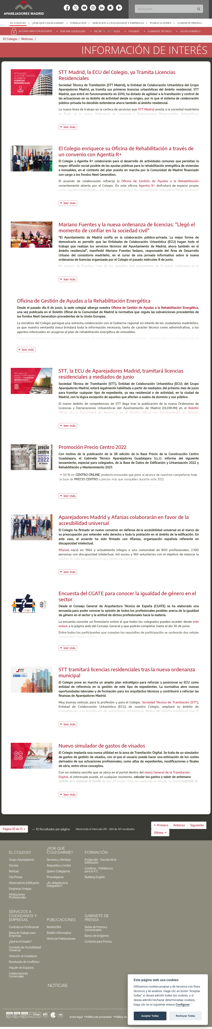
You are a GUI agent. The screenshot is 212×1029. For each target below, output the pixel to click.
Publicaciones (160, 22)
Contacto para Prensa (98, 941)
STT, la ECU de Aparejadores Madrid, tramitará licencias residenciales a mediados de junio (121, 373)
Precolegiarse (55, 877)
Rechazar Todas (185, 1015)
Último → (160, 832)
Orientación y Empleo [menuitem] (107, 39)
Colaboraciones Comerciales (18, 974)
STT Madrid (146, 109)
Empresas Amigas (20, 888)
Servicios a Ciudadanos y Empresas (118, 22)
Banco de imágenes (97, 935)
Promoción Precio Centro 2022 (92, 447)
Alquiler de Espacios (21, 967)
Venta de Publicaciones (61, 938)
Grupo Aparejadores (21, 859)
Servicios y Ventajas (59, 859)
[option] (18, 23)
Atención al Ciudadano (23, 956)
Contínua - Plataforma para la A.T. (99, 869)
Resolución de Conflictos (24, 962)
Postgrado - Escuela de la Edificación (100, 861)
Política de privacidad (99, 1016)
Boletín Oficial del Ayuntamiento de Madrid (164, 412)
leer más (70, 126)
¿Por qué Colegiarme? (48, 22)
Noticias (107, 31)
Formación (78, 22)
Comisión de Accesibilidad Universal (25, 948)
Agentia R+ (147, 185)
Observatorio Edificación (24, 883)
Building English (95, 877)
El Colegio (18, 22)
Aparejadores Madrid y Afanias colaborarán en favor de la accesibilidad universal (124, 520)
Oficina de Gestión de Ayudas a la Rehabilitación (160, 181)
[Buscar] (169, 9)
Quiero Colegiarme (58, 871)
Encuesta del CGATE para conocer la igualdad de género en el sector (127, 596)
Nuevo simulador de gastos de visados (102, 745)
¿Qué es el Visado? (20, 941)
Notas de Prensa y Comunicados (96, 928)
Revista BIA (54, 927)
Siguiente (197, 825)
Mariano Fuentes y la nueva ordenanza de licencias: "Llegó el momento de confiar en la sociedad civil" (127, 227)
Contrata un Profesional (24, 927)
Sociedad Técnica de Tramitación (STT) (170, 702)
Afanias (64, 550)
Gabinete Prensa (189, 22)
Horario (13, 865)
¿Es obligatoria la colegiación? (57, 884)
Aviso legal (76, 1016)
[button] (14, 829)
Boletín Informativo (59, 932)
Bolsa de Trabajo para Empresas (22, 934)
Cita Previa (15, 877)
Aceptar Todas (150, 1015)
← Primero (161, 825)
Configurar (183, 1004)
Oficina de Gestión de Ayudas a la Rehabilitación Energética (84, 300)
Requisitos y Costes (59, 865)
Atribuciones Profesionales (17, 895)
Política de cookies (126, 1016)
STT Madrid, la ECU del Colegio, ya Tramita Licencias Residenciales (117, 75)
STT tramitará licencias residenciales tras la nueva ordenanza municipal (127, 672)
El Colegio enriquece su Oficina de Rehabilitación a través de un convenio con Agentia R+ (126, 151)
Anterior (179, 825)
